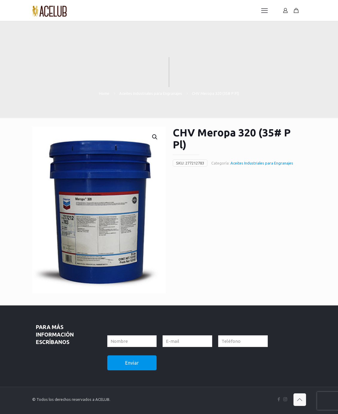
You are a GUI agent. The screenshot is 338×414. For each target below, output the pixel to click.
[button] (155, 137)
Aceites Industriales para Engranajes (150, 93)
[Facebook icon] (279, 399)
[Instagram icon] (285, 399)
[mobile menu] (264, 10)
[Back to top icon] (299, 399)
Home (104, 93)
